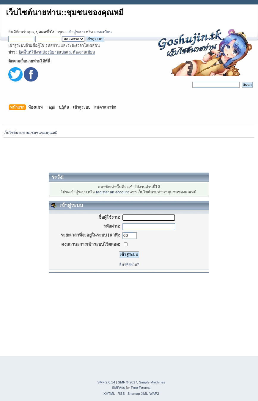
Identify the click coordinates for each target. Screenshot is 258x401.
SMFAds (118, 387)
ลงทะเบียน (103, 32)
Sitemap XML (138, 393)
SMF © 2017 (127, 382)
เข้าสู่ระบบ (76, 32)
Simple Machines (152, 382)
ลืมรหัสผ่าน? (129, 264)
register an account (112, 192)
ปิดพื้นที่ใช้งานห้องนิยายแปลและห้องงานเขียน (57, 52)
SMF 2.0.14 (106, 382)
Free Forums (140, 387)
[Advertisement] (129, 155)
